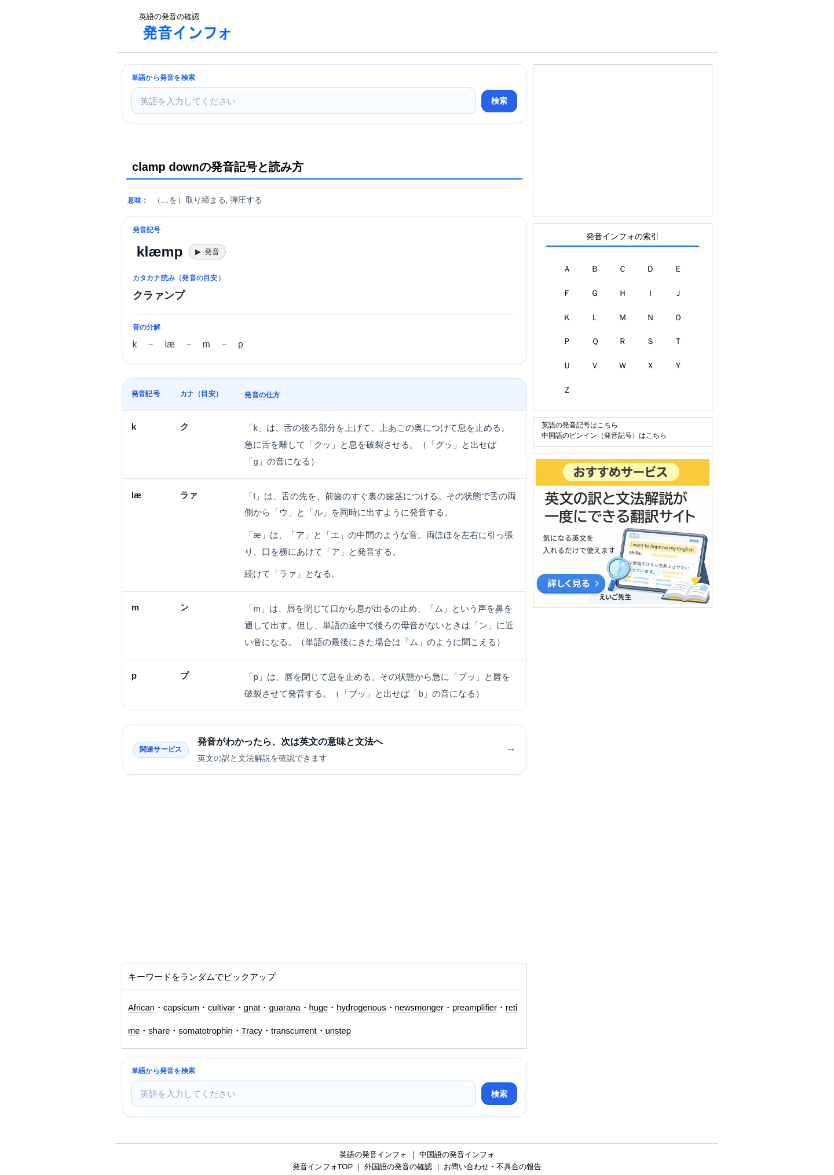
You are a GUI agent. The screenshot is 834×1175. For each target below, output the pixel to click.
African (141, 1007)
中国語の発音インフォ (457, 1154)
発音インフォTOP (322, 1166)
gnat (252, 1007)
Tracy (252, 1030)
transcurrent (294, 1030)
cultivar (221, 1007)
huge (318, 1007)
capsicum (181, 1007)
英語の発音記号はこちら (580, 425)
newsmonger (419, 1007)
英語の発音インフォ (373, 1154)
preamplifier (474, 1007)
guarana (284, 1007)
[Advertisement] (454, 26)
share (159, 1030)
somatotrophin (205, 1030)
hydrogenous (361, 1007)
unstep (338, 1030)
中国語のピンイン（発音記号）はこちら (604, 435)
